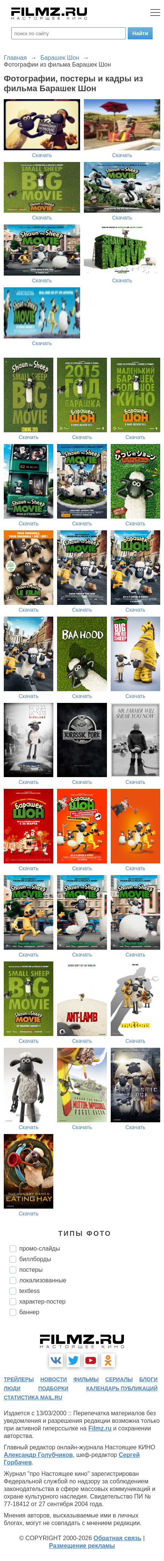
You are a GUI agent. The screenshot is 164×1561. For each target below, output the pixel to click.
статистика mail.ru (33, 1397)
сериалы (119, 1379)
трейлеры (19, 1379)
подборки (53, 1388)
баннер (29, 1312)
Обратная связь (118, 1538)
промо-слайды (39, 1248)
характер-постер (42, 1301)
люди (12, 1388)
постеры (31, 1270)
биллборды (35, 1259)
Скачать (42, 155)
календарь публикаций (122, 1388)
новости (53, 1379)
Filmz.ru (99, 1428)
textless (29, 1291)
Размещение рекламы (82, 1545)
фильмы (86, 1379)
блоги (148, 1379)
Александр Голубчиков (38, 1455)
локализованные (42, 1280)
